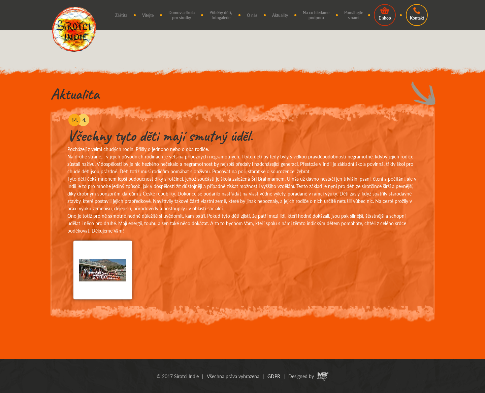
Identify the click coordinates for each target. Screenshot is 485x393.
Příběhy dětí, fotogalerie (220, 15)
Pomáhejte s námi (353, 15)
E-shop (385, 14)
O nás (252, 15)
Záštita (121, 15)
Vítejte (148, 15)
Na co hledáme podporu (316, 15)
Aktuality (280, 15)
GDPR (273, 376)
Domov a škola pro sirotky (181, 15)
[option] (242, 215)
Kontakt (417, 14)
